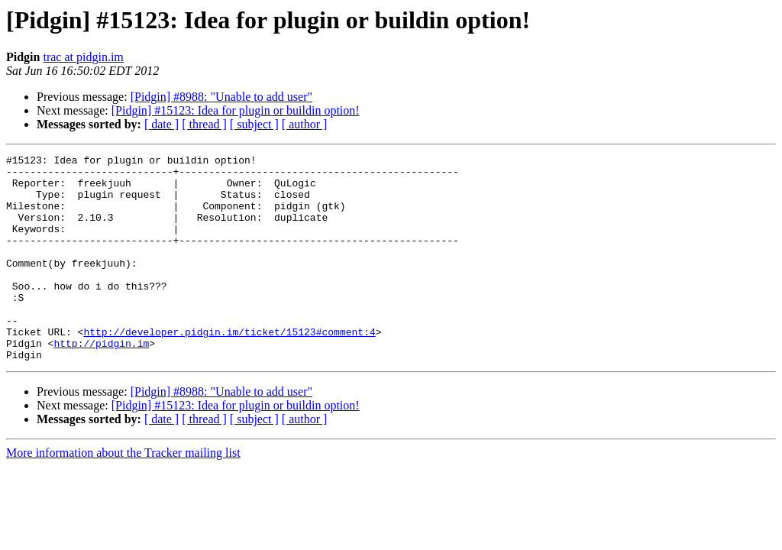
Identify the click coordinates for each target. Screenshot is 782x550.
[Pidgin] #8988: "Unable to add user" (221, 96)
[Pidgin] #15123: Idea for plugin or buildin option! (235, 110)
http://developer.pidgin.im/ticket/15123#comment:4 (229, 368)
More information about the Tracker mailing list (123, 493)
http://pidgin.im (101, 382)
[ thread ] (204, 124)
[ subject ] (254, 124)
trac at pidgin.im (83, 56)
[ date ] (161, 124)
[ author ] (305, 124)
